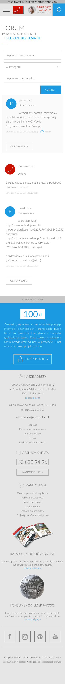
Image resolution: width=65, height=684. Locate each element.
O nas (32, 438)
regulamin (43, 493)
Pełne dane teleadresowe (32, 429)
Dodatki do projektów (32, 511)
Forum (13, 28)
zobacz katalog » (32, 568)
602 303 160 (45, 10)
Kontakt (32, 425)
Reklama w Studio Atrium (32, 442)
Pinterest (40, 636)
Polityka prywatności (32, 498)
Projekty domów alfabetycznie (33, 515)
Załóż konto (35, 359)
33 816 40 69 (36, 405)
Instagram (25, 636)
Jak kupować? (32, 506)
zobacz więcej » (32, 619)
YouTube (55, 636)
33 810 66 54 (20, 405)
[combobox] (32, 66)
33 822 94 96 (44, 7)
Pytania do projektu (19, 34)
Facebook (9, 636)
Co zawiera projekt (32, 502)
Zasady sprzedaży (26, 493)
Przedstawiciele (32, 433)
